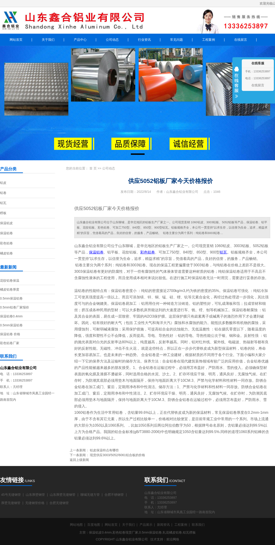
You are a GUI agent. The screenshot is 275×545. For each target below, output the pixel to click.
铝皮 (3, 183)
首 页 (93, 168)
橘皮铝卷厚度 (9, 289)
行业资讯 (144, 39)
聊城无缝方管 (90, 494)
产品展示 (146, 524)
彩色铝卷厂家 (9, 343)
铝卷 (3, 193)
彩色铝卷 (6, 243)
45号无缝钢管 (11, 494)
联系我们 (198, 524)
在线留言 (240, 39)
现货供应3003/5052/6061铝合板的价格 (117, 455)
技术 (153, 539)
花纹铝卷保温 (9, 280)
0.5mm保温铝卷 (11, 298)
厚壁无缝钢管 (10, 503)
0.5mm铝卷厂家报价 (14, 307)
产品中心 (80, 39)
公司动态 (112, 39)
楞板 (3, 213)
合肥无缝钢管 (59, 503)
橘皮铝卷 (6, 253)
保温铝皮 (6, 223)
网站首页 (16, 39)
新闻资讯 (163, 524)
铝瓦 (3, 203)
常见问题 (176, 39)
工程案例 (208, 39)
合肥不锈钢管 (114, 494)
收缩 (236, 85)
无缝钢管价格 (34, 503)
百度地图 (93, 524)
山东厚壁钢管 (35, 494)
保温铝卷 (6, 233)
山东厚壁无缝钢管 (62, 494)
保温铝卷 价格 (10, 334)
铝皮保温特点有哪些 (104, 450)
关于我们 (48, 39)
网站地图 (76, 524)
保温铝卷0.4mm (11, 316)
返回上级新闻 (79, 460)
